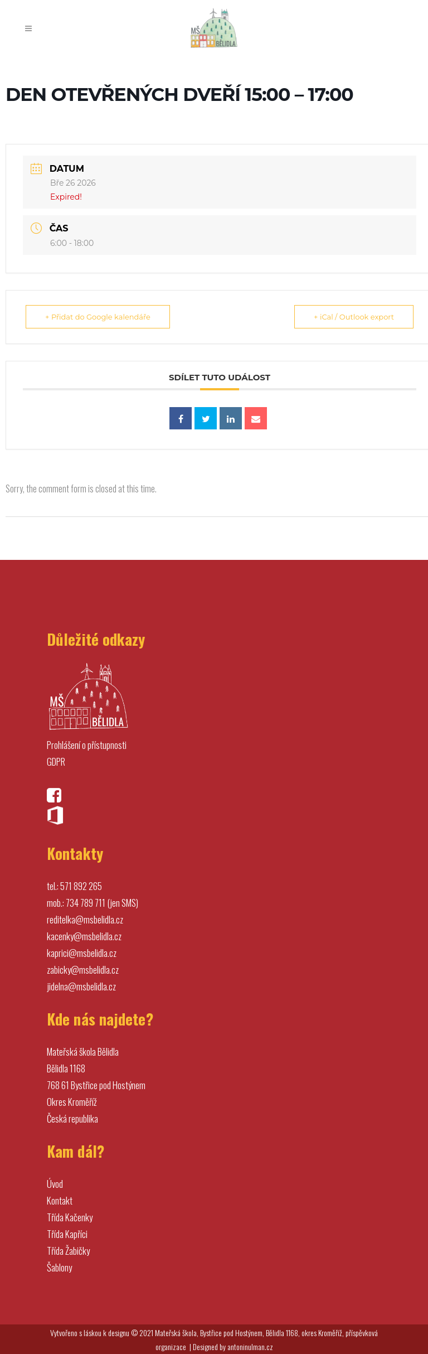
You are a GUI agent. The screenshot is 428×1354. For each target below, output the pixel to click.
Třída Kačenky (70, 1217)
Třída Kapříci (67, 1234)
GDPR (56, 761)
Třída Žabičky (68, 1251)
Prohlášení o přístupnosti (87, 745)
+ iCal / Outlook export (354, 316)
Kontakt (59, 1200)
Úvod (55, 1184)
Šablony (59, 1267)
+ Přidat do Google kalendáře (97, 316)
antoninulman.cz (250, 1346)
